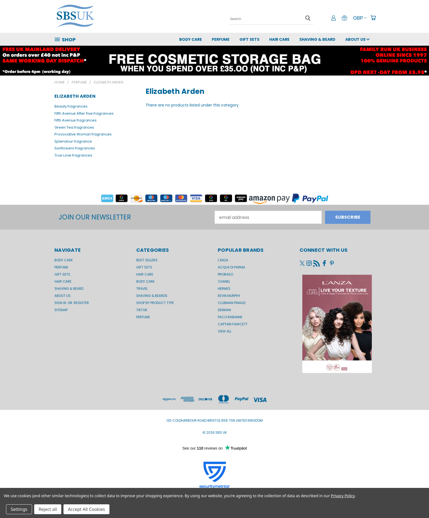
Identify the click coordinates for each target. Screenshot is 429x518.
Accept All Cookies (86, 509)
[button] (214, 198)
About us (357, 39)
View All (224, 331)
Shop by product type (155, 302)
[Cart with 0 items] (373, 18)
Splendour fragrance (73, 141)
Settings (19, 509)
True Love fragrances (73, 155)
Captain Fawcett (233, 324)
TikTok (141, 310)
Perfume (221, 39)
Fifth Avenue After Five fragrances (84, 113)
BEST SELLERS (147, 260)
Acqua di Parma (231, 267)
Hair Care (279, 39)
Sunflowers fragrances (74, 148)
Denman (224, 310)
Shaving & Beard (317, 39)
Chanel (224, 281)
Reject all (48, 509)
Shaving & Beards (151, 295)
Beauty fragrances (71, 106)
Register (81, 302)
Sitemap (61, 310)
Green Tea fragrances (74, 127)
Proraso (225, 274)
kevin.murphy (229, 295)
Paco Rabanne (230, 317)
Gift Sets (144, 267)
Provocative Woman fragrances (83, 134)
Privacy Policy (343, 495)
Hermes (224, 288)
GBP (359, 18)
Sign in (60, 302)
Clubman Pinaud (231, 302)
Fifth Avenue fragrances (75, 120)
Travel (142, 288)
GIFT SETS (249, 39)
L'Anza (223, 260)
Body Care (190, 39)
